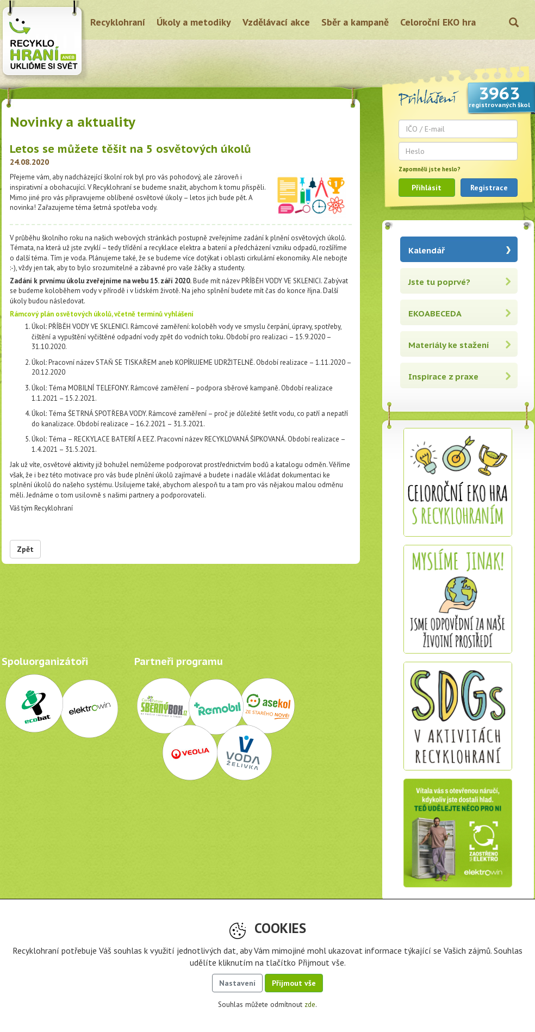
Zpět (25, 549)
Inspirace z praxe (443, 376)
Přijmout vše (294, 983)
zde (309, 1004)
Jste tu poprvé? (439, 282)
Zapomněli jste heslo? (430, 169)
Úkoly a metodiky (194, 22)
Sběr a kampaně (355, 22)
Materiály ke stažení (448, 345)
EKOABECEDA (435, 313)
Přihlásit (426, 187)
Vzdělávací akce (276, 22)
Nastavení (237, 983)
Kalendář (426, 250)
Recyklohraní (117, 22)
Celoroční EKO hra (438, 22)
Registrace (489, 187)
